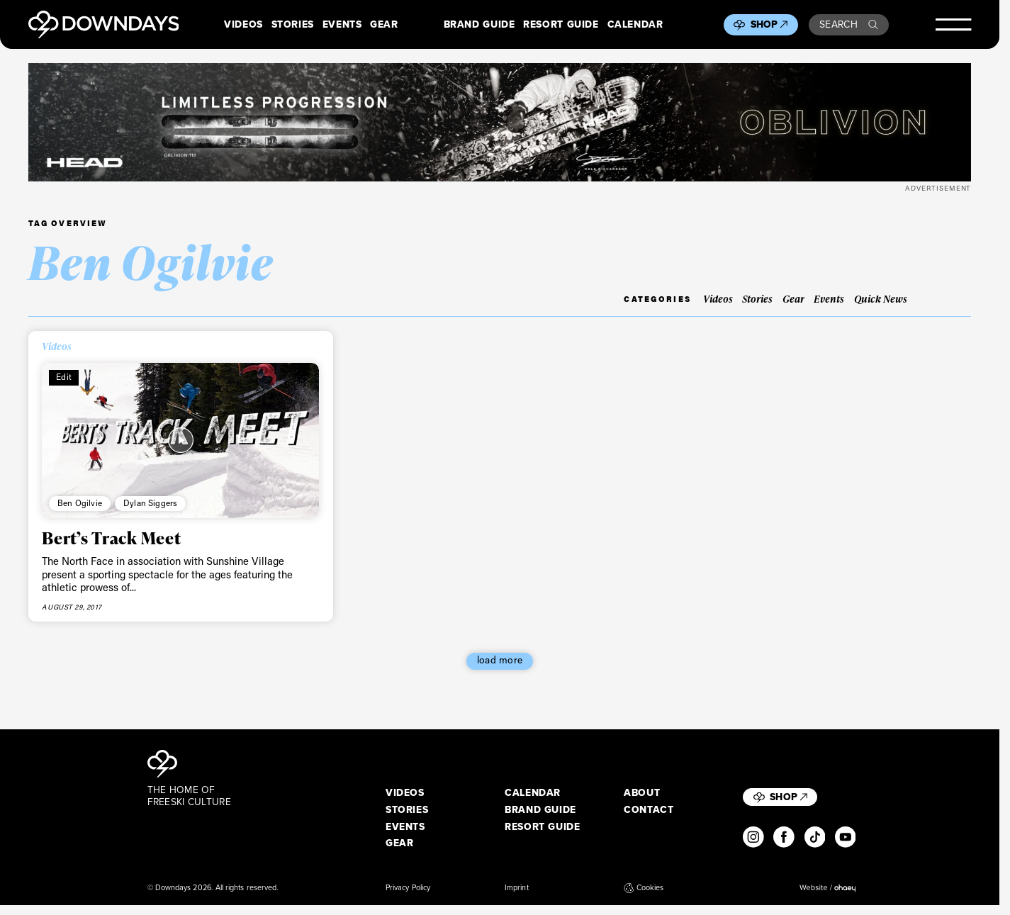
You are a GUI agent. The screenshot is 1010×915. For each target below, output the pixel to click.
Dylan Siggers (150, 503)
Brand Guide (479, 24)
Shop (769, 24)
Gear (384, 24)
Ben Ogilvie (79, 503)
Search (848, 24)
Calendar (635, 24)
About (642, 793)
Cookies (643, 888)
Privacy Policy (408, 887)
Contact (648, 810)
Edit (64, 376)
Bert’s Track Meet (111, 537)
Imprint (517, 887)
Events (342, 24)
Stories (292, 24)
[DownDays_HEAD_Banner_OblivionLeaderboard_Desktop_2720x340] (500, 122)
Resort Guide (560, 24)
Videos (243, 24)
